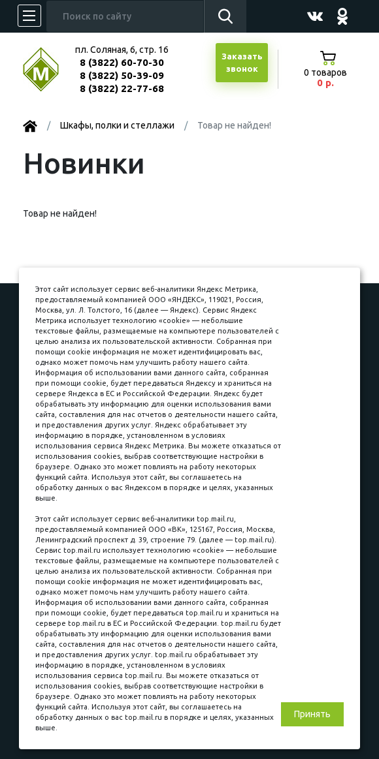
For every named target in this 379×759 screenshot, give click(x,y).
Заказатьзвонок (242, 63)
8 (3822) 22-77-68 (122, 88)
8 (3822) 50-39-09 (122, 75)
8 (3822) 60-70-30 (122, 62)
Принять (312, 714)
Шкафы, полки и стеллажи (117, 125)
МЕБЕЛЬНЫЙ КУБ (50, 69)
